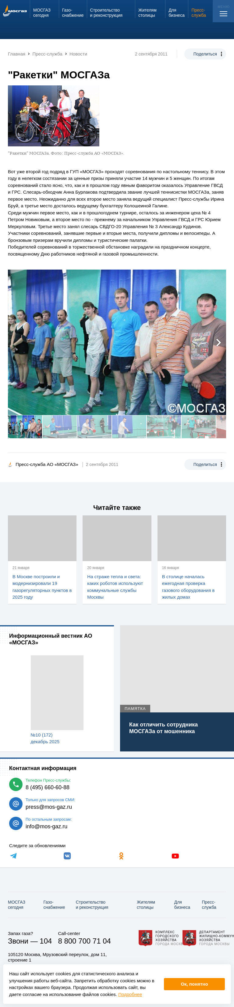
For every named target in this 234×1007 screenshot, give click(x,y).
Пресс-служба (209, 905)
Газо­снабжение (54, 905)
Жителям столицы (146, 905)
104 (46, 941)
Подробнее (130, 994)
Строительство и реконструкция (92, 905)
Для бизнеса (182, 905)
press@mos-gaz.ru (49, 807)
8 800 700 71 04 (84, 941)
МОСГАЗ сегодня (16, 905)
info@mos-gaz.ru (46, 826)
